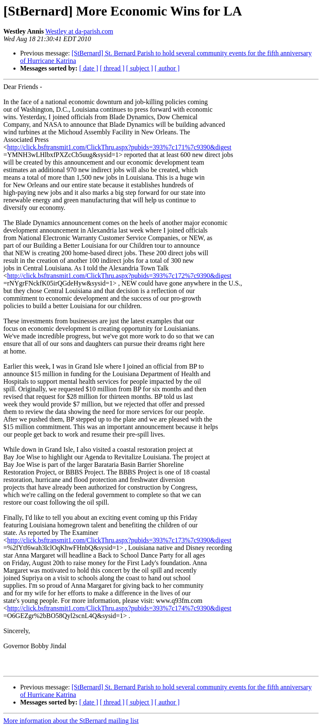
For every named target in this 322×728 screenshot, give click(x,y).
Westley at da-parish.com (79, 31)
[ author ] (167, 68)
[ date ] (88, 68)
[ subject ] (139, 68)
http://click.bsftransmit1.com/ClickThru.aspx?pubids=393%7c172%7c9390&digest (119, 275)
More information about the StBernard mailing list (71, 720)
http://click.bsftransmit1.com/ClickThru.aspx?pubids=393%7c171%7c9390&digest (119, 147)
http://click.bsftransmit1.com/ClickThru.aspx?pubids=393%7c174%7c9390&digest (119, 608)
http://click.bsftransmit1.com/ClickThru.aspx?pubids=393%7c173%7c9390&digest (119, 540)
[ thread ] (112, 68)
